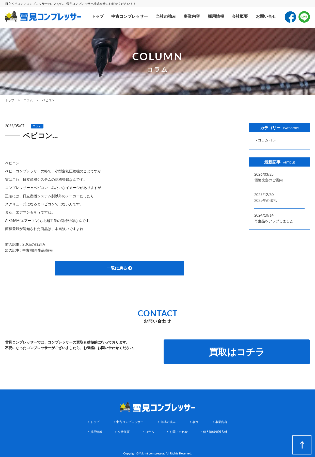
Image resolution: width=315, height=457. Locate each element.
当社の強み (166, 16)
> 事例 (194, 422)
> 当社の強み (167, 422)
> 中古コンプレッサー (129, 422)
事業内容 (192, 16)
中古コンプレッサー (129, 16)
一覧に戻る (119, 268)
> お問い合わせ (177, 432)
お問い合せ (266, 16)
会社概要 (240, 16)
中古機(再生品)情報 (37, 250)
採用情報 (216, 16)
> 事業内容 (220, 422)
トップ (97, 16)
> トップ (93, 422)
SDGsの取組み (33, 244)
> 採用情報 (95, 432)
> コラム (148, 432)
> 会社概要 (122, 432)
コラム (37, 126)
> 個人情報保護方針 (213, 432)
